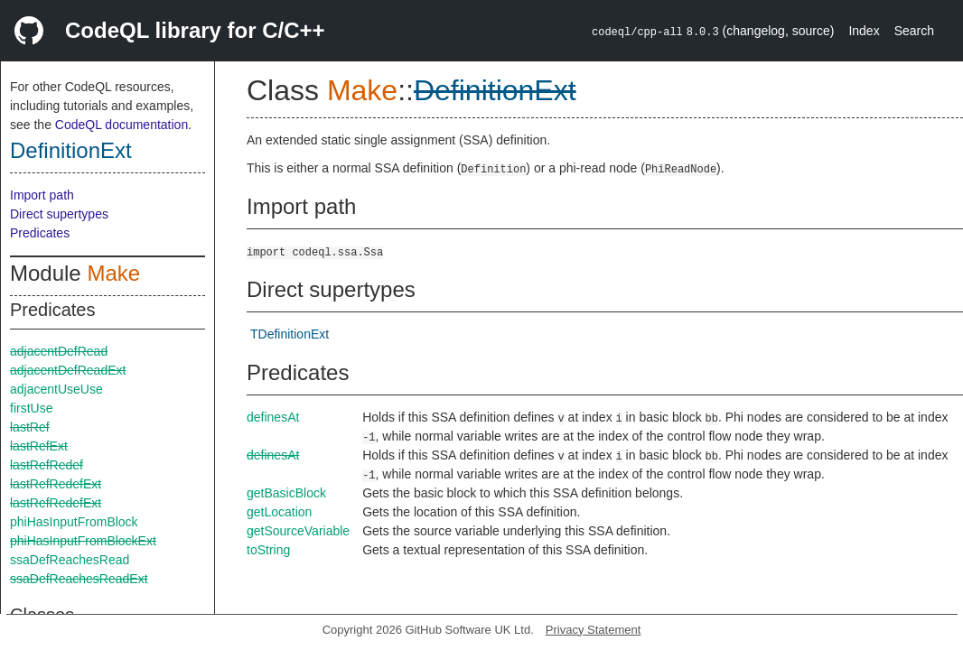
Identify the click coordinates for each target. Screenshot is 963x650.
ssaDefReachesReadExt (79, 578)
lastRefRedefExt (55, 484)
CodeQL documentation (121, 124)
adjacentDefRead (59, 351)
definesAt (273, 417)
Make (113, 273)
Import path (42, 195)
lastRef (30, 427)
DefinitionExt (71, 150)
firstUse (31, 408)
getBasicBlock (286, 493)
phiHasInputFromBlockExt (83, 541)
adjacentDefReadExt (68, 370)
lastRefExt (39, 446)
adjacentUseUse (56, 389)
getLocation (279, 512)
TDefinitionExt (289, 334)
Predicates (40, 233)
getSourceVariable (298, 531)
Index (863, 30)
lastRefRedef (46, 465)
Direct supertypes (59, 214)
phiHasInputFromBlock (74, 522)
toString (268, 550)
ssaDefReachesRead (69, 559)
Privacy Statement (593, 629)
